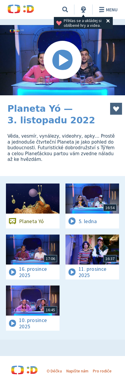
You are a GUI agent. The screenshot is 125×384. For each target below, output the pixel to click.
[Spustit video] (62, 60)
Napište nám (77, 371)
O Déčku (54, 371)
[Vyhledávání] (65, 9)
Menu (107, 9)
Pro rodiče (102, 371)
